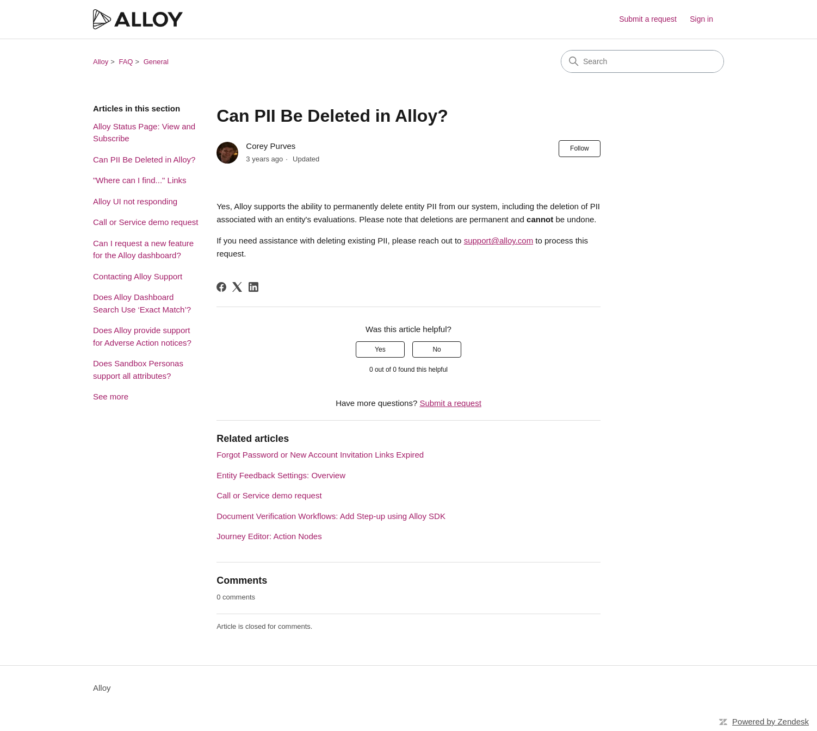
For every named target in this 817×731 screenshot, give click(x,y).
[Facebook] (221, 287)
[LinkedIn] (253, 287)
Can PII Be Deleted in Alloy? (144, 159)
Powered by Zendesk (770, 721)
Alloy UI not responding (135, 201)
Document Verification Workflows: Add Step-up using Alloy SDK (330, 516)
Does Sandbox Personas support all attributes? (138, 369)
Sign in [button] (701, 19)
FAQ (126, 62)
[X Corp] (237, 287)
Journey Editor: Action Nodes (268, 536)
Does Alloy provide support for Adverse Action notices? (142, 336)
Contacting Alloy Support (137, 276)
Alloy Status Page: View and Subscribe (144, 132)
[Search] (642, 61)
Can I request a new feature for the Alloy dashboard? (143, 249)
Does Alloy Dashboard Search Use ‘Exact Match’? (142, 303)
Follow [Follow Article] (579, 148)
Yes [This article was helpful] (380, 349)
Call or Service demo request (145, 222)
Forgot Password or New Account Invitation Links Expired (320, 454)
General (156, 62)
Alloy (100, 62)
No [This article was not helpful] (436, 349)
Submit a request (648, 19)
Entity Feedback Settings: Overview (280, 475)
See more (110, 396)
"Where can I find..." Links (140, 180)
